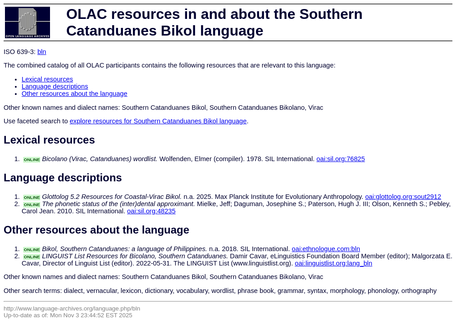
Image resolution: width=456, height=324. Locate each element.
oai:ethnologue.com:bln (326, 248)
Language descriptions (55, 86)
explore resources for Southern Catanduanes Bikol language (158, 121)
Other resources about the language (75, 93)
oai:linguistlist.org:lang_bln (333, 263)
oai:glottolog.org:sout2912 (403, 196)
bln (41, 51)
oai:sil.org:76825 (340, 158)
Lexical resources (47, 79)
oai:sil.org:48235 (151, 211)
